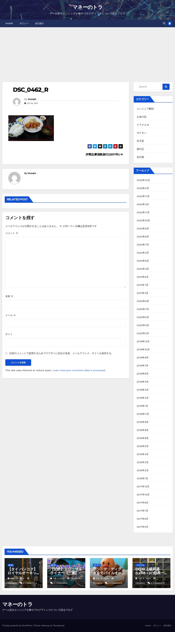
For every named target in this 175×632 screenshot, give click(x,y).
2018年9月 (143, 422)
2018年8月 (143, 430)
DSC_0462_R (30, 89)
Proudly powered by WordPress (17, 625)
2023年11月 (143, 212)
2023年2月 (143, 252)
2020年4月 (143, 325)
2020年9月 (143, 301)
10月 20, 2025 (17, 578)
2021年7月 (142, 285)
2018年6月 (143, 438)
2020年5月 (143, 317)
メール (10, 315)
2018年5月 (143, 446)
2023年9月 (143, 228)
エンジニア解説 (145, 108)
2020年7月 (143, 309)
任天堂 (140, 140)
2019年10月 (143, 349)
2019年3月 (143, 389)
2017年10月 (143, 494)
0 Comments (30, 583)
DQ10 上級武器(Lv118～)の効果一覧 (149, 573)
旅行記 (140, 149)
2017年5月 (142, 526)
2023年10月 (143, 220)
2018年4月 (143, 454)
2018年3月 (143, 462)
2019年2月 (143, 397)
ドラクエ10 (143, 124)
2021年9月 (143, 276)
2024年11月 (143, 196)
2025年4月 (143, 188)
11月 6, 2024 (144, 578)
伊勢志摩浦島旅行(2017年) (104, 154)
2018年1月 (142, 478)
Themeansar (59, 625)
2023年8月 (143, 236)
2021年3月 (143, 293)
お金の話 (142, 116)
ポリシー (24, 23)
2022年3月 (143, 268)
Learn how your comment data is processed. (79, 370)
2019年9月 (143, 357)
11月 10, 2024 (102, 578)
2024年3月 (143, 204)
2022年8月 (143, 260)
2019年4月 (143, 381)
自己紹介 (39, 23)
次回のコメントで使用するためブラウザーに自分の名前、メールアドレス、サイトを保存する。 (61, 353)
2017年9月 (143, 502)
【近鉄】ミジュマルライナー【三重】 (66, 571)
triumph (32, 99)
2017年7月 (142, 510)
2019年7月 (143, 365)
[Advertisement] (87, 50)
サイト (9, 334)
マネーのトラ (87, 7)
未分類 (140, 157)
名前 (9, 296)
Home (9, 23)
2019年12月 (143, 341)
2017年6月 (143, 518)
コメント (11, 233)
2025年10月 (143, 180)
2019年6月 (143, 373)
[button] (164, 23)
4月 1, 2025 (59, 578)
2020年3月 (143, 333)
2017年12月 (143, 486)
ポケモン (142, 132)
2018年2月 (143, 470)
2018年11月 (143, 414)
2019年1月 (142, 405)
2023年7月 (143, 244)
